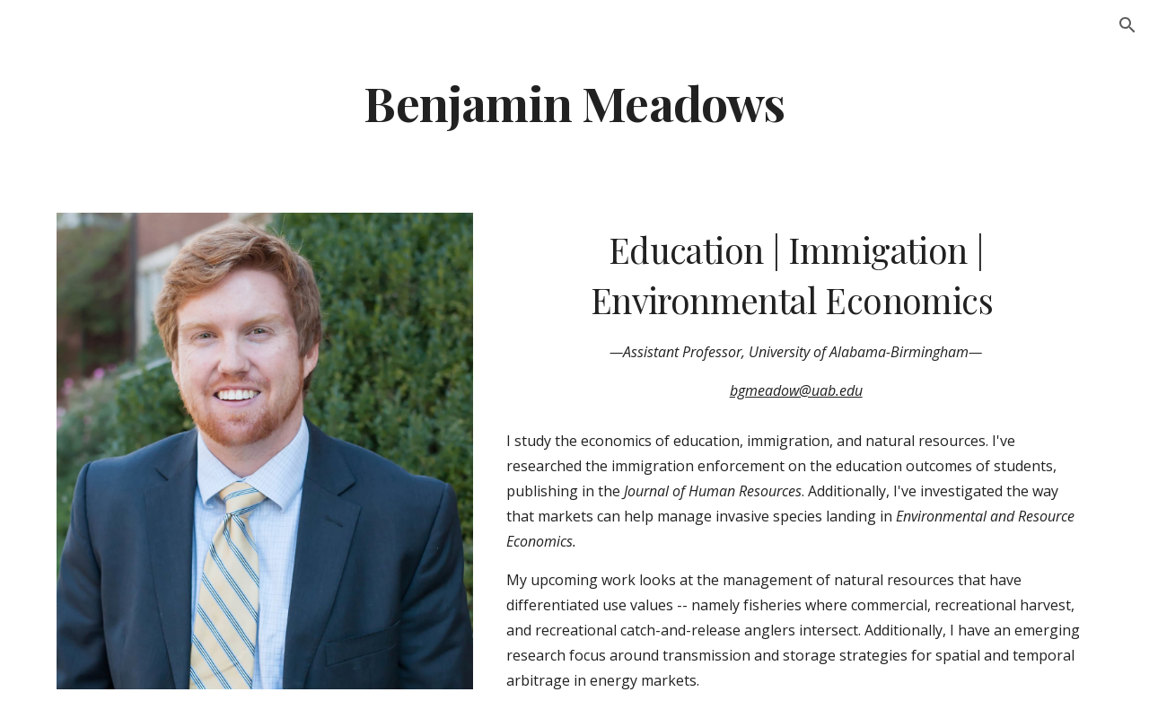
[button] (1127, 25)
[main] (574, 101)
